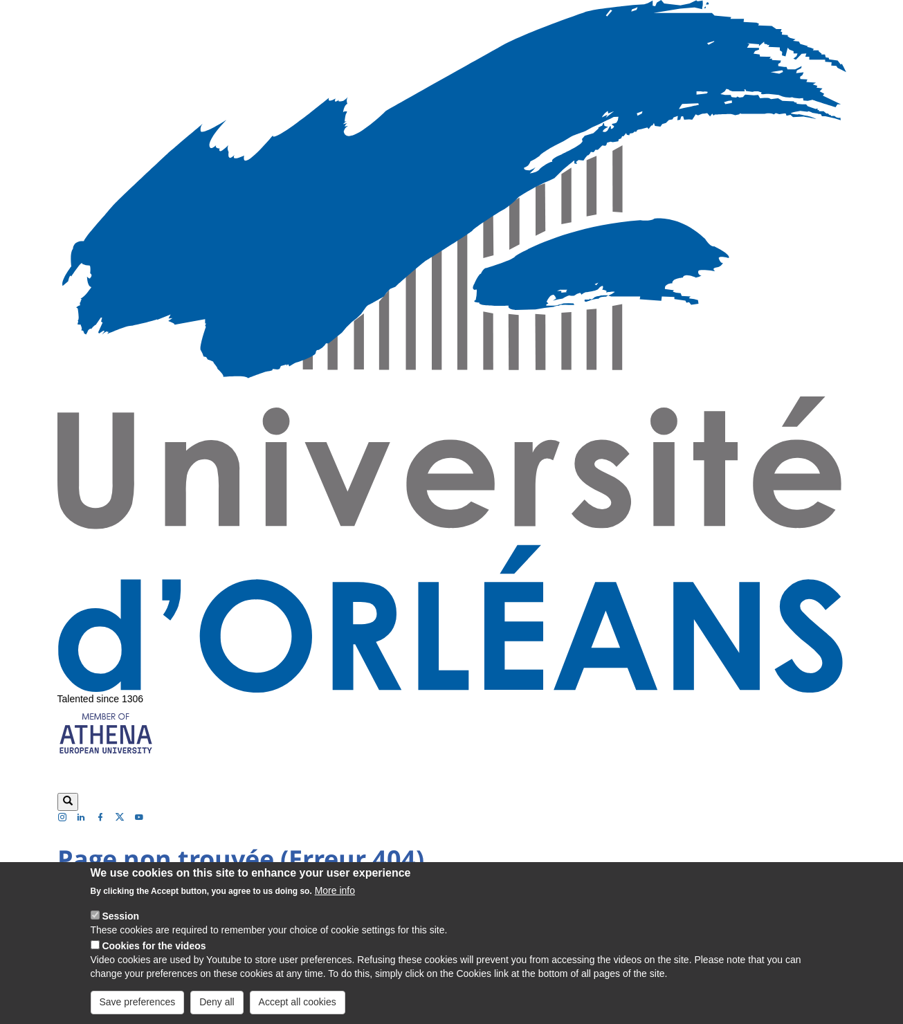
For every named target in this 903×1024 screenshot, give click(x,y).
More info (335, 901)
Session (120, 927)
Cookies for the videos (154, 956)
